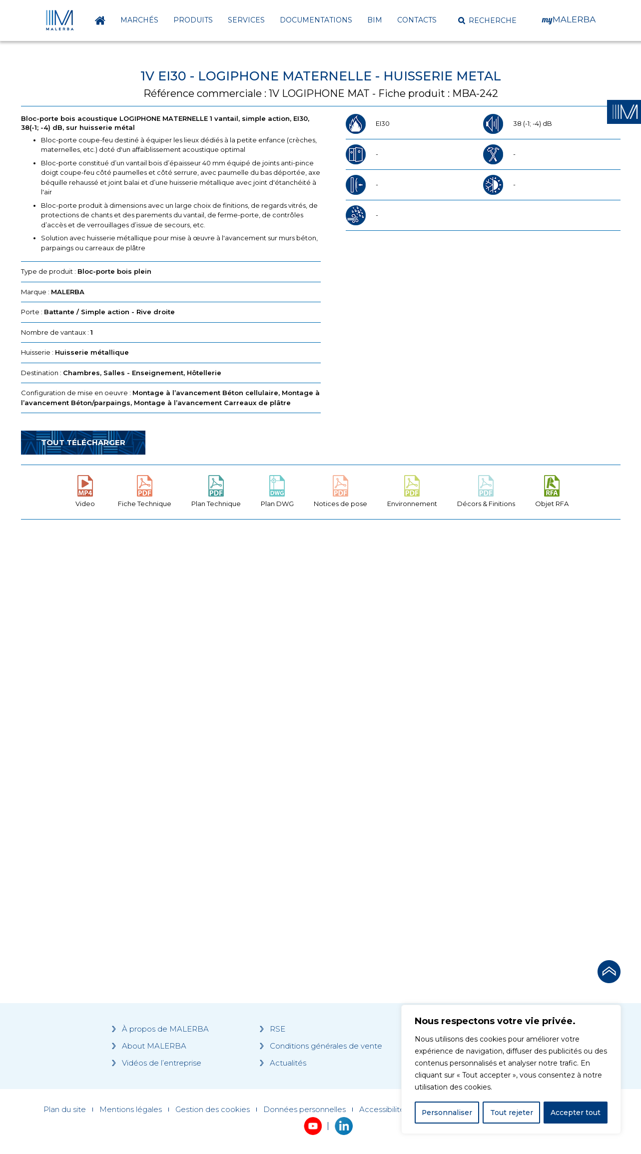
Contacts (417, 19)
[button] (487, 20)
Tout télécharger (83, 442)
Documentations (316, 19)
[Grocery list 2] (462, 717)
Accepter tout (576, 1112)
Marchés (139, 19)
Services (246, 19)
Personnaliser (447, 1112)
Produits (193, 19)
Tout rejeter (511, 1112)
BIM (374, 19)
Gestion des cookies (212, 1109)
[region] (511, 1069)
